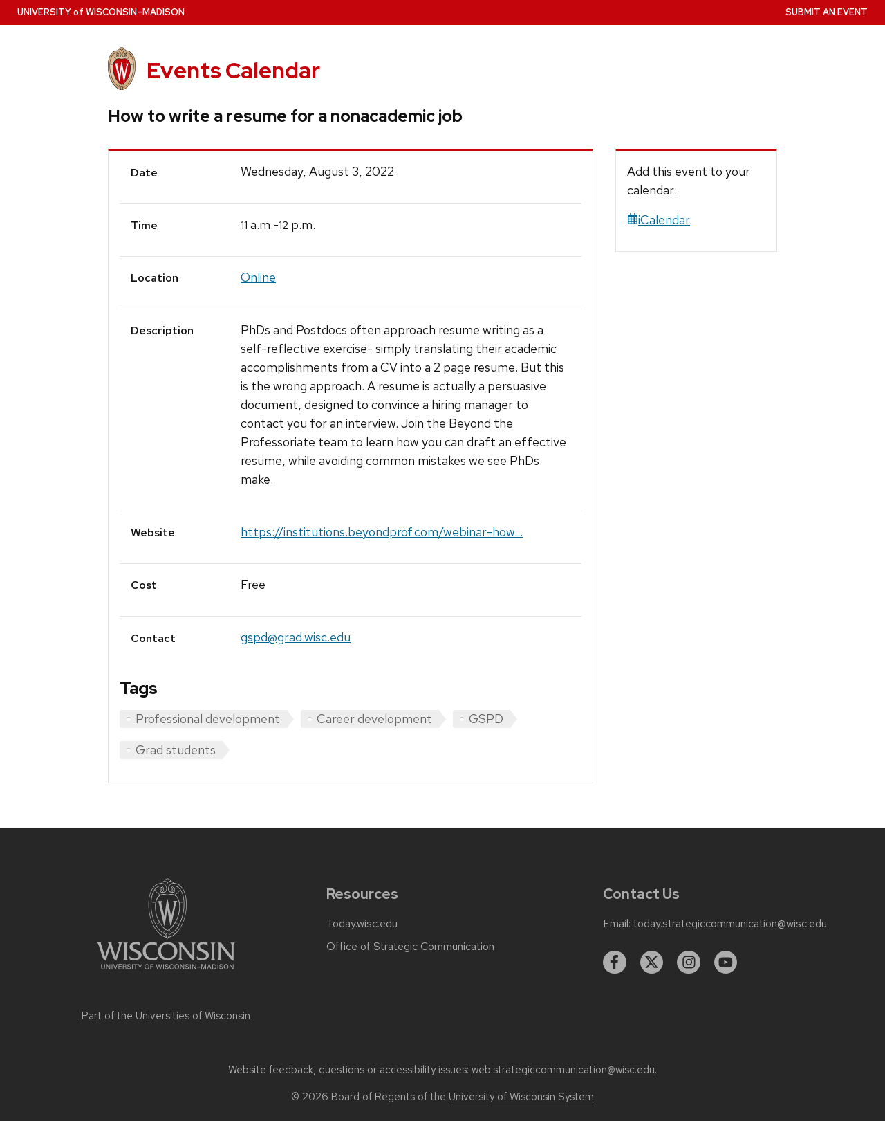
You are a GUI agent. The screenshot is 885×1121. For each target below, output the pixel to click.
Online (258, 277)
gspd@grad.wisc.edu (296, 637)
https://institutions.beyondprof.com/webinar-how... (382, 532)
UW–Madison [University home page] (101, 12)
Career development (374, 719)
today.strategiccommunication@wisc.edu (730, 924)
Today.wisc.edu (362, 924)
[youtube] (726, 962)
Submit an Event (826, 12)
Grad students (176, 750)
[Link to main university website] (166, 972)
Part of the (166, 1016)
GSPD (486, 719)
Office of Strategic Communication (410, 947)
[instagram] (688, 962)
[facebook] (614, 962)
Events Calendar (233, 70)
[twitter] (652, 962)
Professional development (208, 719)
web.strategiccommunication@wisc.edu (563, 1070)
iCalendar (658, 220)
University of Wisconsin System (521, 1097)
